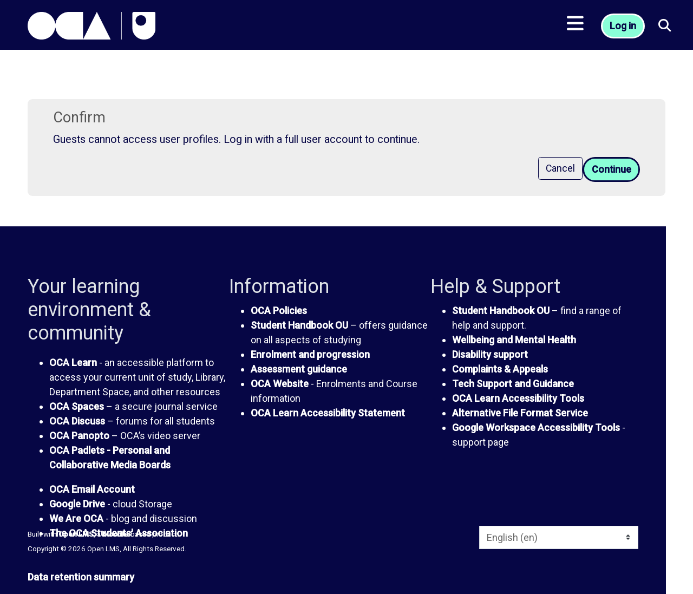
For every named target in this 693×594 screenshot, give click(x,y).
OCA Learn (73, 362)
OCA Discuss (77, 421)
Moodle (115, 534)
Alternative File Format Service (520, 413)
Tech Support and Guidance (513, 383)
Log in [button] (624, 27)
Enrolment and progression (310, 354)
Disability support (490, 354)
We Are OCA (76, 518)
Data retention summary (81, 577)
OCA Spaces (76, 406)
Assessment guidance (299, 369)
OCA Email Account (92, 489)
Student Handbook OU (299, 325)
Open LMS (76, 534)
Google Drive (77, 504)
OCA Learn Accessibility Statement (328, 413)
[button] (665, 27)
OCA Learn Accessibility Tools (518, 398)
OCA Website (280, 383)
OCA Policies (279, 310)
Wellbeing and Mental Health (514, 339)
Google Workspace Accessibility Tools (536, 427)
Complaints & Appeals (500, 369)
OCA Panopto (79, 435)
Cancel (559, 168)
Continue (611, 169)
